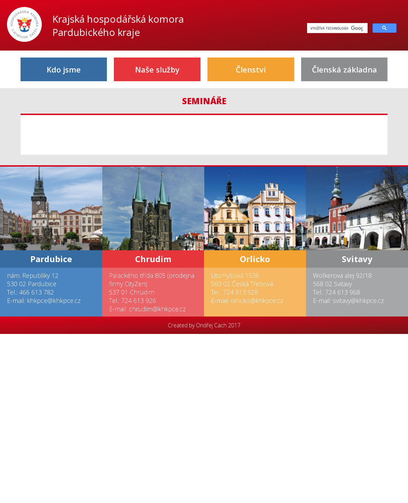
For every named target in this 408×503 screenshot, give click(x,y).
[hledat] (337, 28)
